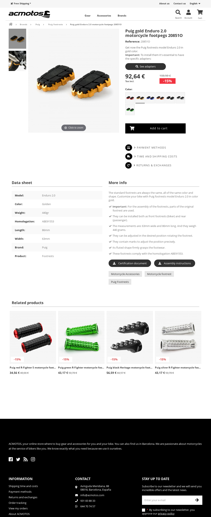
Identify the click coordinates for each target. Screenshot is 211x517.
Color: (128, 89)
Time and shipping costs (157, 156)
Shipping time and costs (23, 486)
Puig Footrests (120, 282)
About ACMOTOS (19, 514)
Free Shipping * (22, 3)
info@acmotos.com (92, 495)
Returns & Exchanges (153, 165)
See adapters (148, 66)
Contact (82, 479)
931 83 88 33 (87, 501)
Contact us (179, 3)
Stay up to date (155, 479)
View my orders (18, 508)
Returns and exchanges (23, 497)
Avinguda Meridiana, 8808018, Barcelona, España (95, 487)
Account (188, 17)
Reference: (132, 41)
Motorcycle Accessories (125, 274)
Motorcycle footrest (159, 274)
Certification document (130, 263)
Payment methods (151, 147)
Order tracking (17, 503)
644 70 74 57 (87, 506)
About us (164, 3)
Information (21, 479)
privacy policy (166, 513)
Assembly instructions (174, 263)
